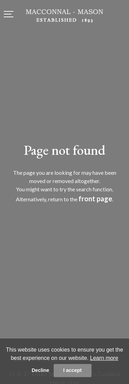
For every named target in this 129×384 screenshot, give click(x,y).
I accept (72, 370)
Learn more (104, 358)
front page (95, 198)
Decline (40, 370)
